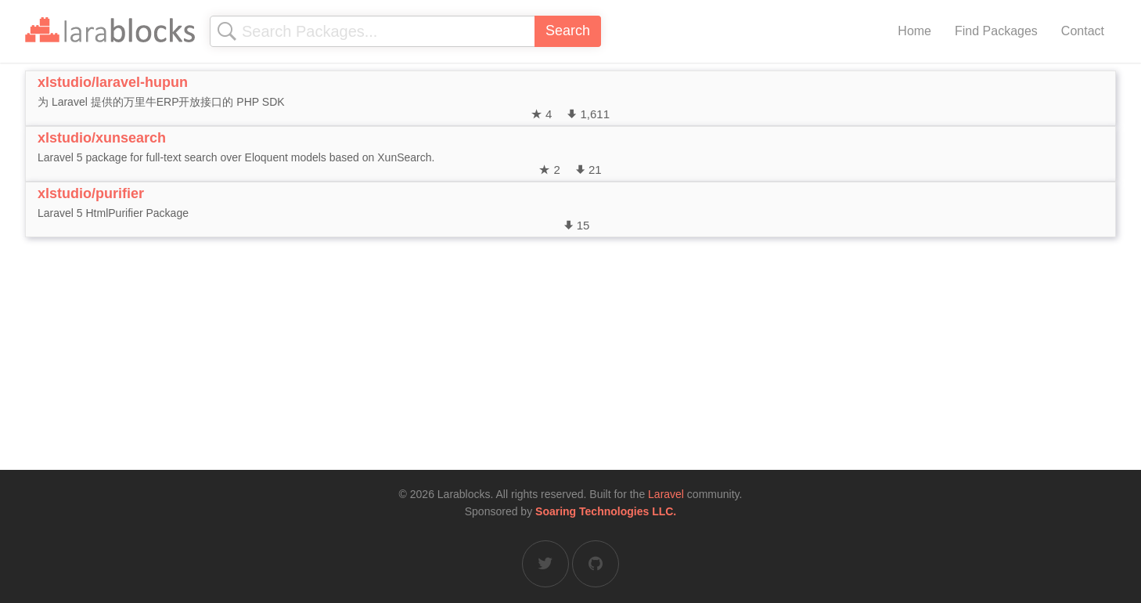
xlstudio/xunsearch (102, 138)
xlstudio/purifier (91, 193)
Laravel (666, 494)
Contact (1082, 31)
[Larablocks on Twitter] (545, 563)
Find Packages (996, 31)
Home (914, 31)
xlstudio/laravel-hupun (113, 82)
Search (567, 30)
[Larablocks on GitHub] (595, 563)
